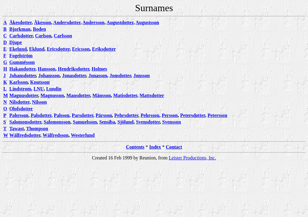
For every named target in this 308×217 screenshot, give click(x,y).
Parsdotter (82, 115)
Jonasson (97, 75)
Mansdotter (78, 95)
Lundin (53, 88)
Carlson (43, 35)
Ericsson (81, 49)
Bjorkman (19, 29)
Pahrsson (18, 115)
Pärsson (104, 115)
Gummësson (22, 62)
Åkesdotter (20, 22)
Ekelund (18, 49)
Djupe (15, 42)
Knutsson (40, 82)
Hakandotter (22, 68)
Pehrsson (149, 115)
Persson (170, 115)
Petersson (217, 115)
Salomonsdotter (25, 121)
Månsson (101, 95)
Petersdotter (192, 115)
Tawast (16, 128)
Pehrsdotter (126, 115)
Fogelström (20, 55)
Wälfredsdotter (24, 135)
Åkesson (42, 22)
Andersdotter (66, 22)
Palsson (61, 115)
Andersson (93, 22)
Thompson (37, 128)
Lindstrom (20, 88)
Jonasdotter (74, 75)
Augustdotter (119, 22)
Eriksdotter (104, 49)
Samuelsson (85, 121)
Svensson (171, 121)
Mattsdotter (152, 95)
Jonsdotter (120, 75)
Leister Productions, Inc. (192, 157)
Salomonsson (57, 121)
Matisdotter (125, 95)
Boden (39, 29)
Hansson (47, 68)
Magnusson (52, 95)
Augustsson (147, 22)
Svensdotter (148, 121)
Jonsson (142, 75)
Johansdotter (22, 75)
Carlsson (63, 35)
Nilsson (39, 102)
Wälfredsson (56, 135)
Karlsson (18, 82)
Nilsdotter (19, 102)
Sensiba (107, 121)
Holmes (99, 68)
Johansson (49, 75)
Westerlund (82, 135)
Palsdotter (41, 115)
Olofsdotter (21, 108)
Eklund (37, 49)
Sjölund (126, 121)
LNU (39, 88)
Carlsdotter (21, 35)
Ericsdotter (58, 49)
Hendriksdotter (73, 68)
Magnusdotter (23, 95)
